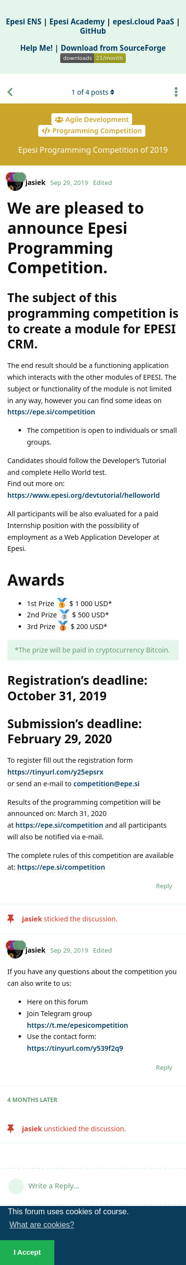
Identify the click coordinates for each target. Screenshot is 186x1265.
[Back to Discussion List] (10, 92)
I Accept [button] (27, 1252)
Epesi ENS (24, 21)
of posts (93, 92)
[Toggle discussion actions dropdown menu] (176, 92)
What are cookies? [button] (41, 1225)
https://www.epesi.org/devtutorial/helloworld (83, 495)
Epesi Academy (77, 21)
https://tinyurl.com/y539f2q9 (75, 1048)
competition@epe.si (106, 783)
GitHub (93, 31)
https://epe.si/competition (51, 411)
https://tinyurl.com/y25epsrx (55, 771)
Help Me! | (40, 48)
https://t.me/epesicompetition (77, 1025)
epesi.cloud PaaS (143, 21)
